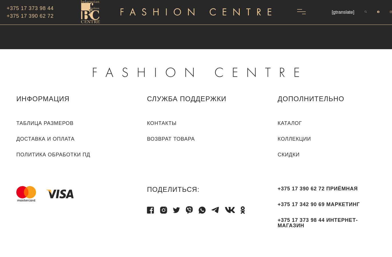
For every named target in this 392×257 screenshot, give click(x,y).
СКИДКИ (289, 155)
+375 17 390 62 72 (30, 16)
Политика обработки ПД (53, 155)
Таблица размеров (44, 123)
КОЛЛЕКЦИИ (294, 139)
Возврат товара (171, 139)
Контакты (162, 123)
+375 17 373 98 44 (30, 8)
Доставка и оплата (45, 139)
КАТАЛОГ (290, 123)
